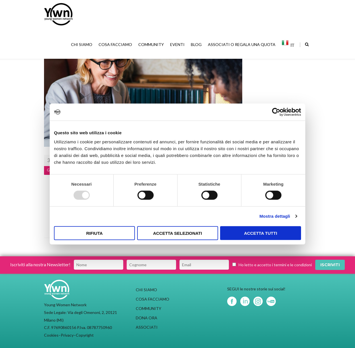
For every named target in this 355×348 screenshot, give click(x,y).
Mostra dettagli (274, 216)
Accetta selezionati (177, 232)
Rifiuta (94, 232)
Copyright (85, 335)
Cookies (51, 335)
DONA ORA (146, 317)
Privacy (67, 335)
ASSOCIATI (147, 327)
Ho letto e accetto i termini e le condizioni (275, 264)
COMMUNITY (151, 45)
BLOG (197, 45)
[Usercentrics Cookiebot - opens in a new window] (276, 112)
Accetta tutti (260, 232)
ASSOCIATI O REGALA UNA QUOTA (242, 45)
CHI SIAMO (82, 45)
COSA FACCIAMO (116, 45)
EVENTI (178, 45)
